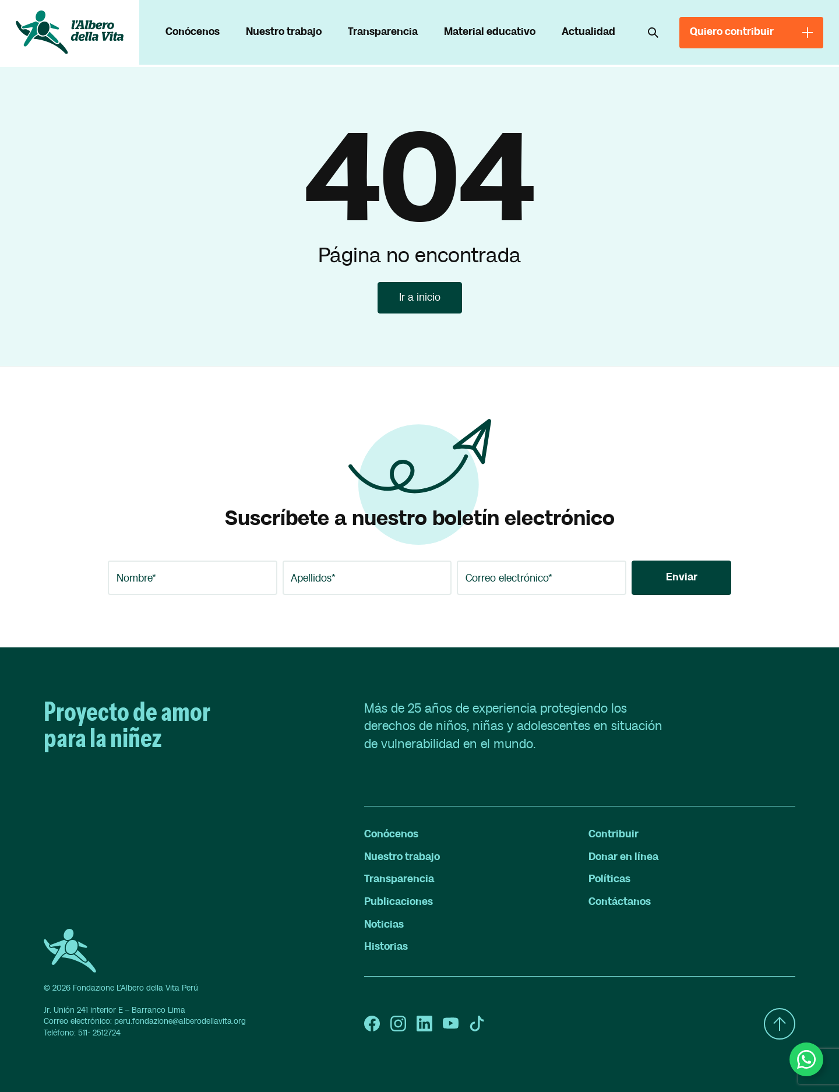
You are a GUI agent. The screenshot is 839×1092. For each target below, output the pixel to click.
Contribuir (613, 834)
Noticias (384, 925)
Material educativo (489, 32)
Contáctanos (619, 902)
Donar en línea (623, 857)
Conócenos (192, 32)
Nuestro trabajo (284, 32)
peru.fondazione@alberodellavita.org (180, 1021)
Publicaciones (398, 902)
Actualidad (588, 32)
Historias (386, 947)
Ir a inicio (419, 298)
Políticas (609, 879)
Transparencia (383, 32)
